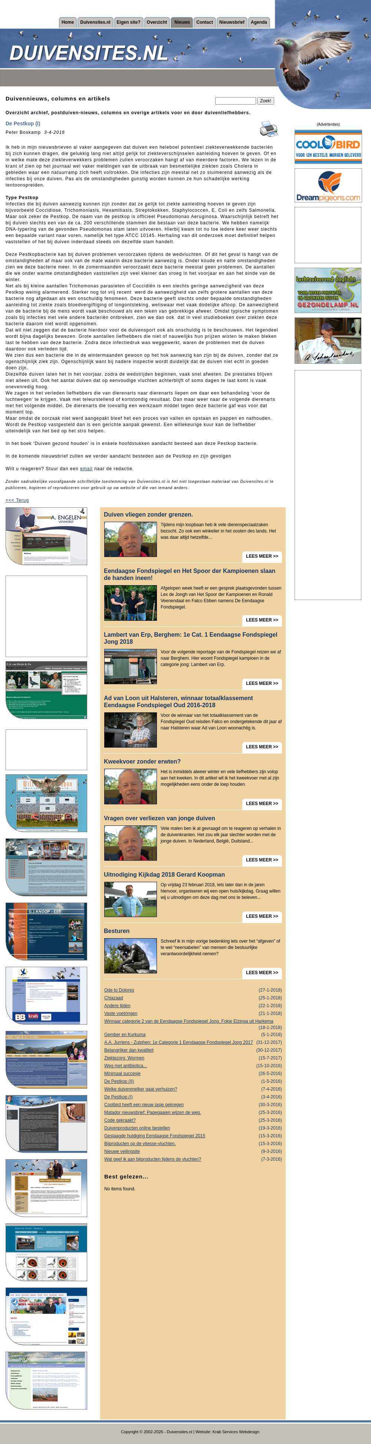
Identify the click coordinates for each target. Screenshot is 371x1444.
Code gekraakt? (193, 1120)
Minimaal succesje (193, 1074)
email (86, 468)
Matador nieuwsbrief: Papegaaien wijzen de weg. (193, 1113)
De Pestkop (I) (193, 1097)
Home (68, 22)
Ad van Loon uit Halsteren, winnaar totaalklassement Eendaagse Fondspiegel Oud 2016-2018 (178, 701)
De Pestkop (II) (193, 1081)
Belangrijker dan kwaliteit (193, 1050)
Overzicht (157, 22)
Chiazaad (193, 998)
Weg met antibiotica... (193, 1066)
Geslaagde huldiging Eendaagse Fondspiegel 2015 (193, 1136)
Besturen (116, 931)
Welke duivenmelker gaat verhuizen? (193, 1089)
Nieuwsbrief (231, 22)
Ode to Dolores (193, 990)
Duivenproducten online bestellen (193, 1128)
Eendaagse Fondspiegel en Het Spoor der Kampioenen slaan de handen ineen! (189, 574)
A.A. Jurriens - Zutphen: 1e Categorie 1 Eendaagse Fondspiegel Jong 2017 (193, 1042)
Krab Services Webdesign (236, 1432)
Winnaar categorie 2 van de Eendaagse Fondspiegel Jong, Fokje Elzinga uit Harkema (193, 1022)
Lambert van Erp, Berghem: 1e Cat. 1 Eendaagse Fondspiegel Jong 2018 (191, 638)
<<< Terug (17, 500)
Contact (204, 22)
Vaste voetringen (193, 1014)
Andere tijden (193, 1006)
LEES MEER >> (262, 556)
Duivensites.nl (95, 22)
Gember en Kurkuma (193, 1035)
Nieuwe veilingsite (193, 1151)
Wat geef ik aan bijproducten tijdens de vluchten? (193, 1159)
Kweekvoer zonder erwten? (142, 761)
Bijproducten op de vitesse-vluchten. (193, 1144)
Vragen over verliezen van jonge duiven (159, 818)
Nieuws (182, 22)
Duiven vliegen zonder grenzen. (148, 514)
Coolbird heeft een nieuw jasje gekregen (193, 1105)
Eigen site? (129, 22)
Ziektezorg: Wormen (193, 1058)
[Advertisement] (46, 616)
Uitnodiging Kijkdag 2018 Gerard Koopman (164, 874)
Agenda (259, 22)
